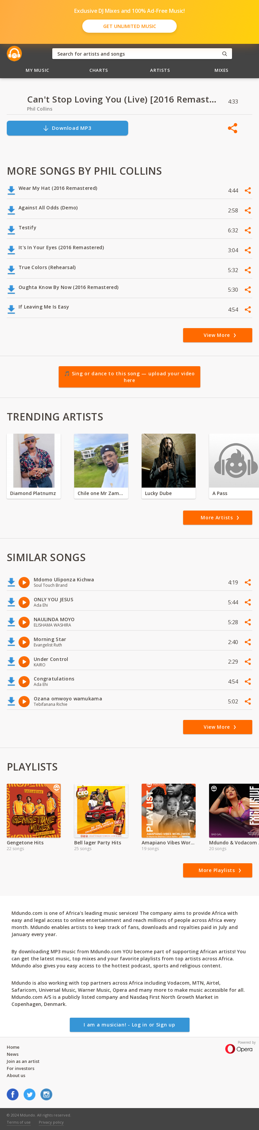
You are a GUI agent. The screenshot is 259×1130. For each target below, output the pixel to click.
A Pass (219, 493)
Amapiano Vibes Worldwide (169, 842)
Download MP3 (67, 128)
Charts (98, 70)
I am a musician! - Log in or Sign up (129, 1024)
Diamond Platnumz (33, 493)
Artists (160, 70)
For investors (20, 1068)
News (13, 1054)
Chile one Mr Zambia (101, 493)
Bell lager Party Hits (97, 842)
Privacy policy (51, 1122)
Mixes (221, 70)
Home (13, 1047)
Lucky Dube (158, 493)
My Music (37, 70)
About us (16, 1075)
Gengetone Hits (25, 842)
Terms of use (19, 1122)
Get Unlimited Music (129, 26)
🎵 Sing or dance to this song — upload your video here (129, 376)
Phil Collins (39, 109)
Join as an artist (23, 1061)
